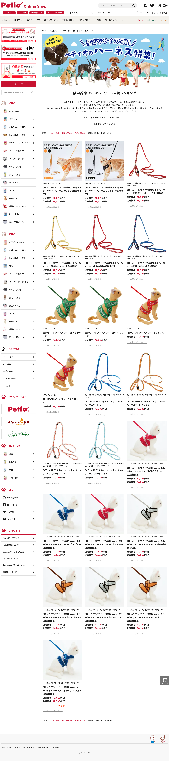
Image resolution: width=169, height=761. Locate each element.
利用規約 (55, 747)
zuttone (163, 20)
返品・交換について (11, 558)
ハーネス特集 (65, 31)
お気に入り (142, 12)
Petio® (141, 20)
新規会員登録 (36, 12)
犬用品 (4, 20)
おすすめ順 (55, 133)
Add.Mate (152, 20)
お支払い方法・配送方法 (13, 551)
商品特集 (53, 31)
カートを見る (160, 12)
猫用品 (17, 20)
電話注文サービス (11, 572)
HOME (44, 31)
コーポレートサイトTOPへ (99, 13)
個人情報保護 (43, 747)
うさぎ (29, 20)
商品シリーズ (50, 20)
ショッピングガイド (11, 538)
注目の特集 (67, 20)
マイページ (9, 12)
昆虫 (38, 20)
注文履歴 (22, 12)
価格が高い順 (80, 133)
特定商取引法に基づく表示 (15, 565)
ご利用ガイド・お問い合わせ (109, 20)
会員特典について (77, 13)
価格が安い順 (67, 133)
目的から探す (84, 20)
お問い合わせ (6, 747)
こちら (113, 123)
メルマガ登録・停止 (55, 12)
